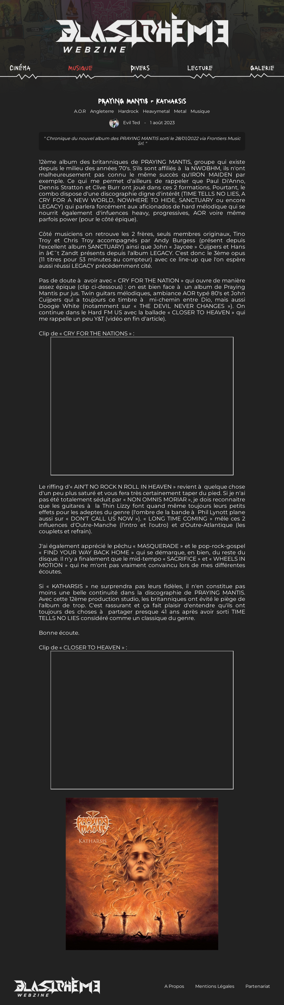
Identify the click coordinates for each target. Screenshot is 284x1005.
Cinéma (20, 67)
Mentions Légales (214, 986)
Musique (80, 67)
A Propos (174, 986)
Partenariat (257, 986)
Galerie (262, 67)
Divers (140, 67)
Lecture (200, 67)
